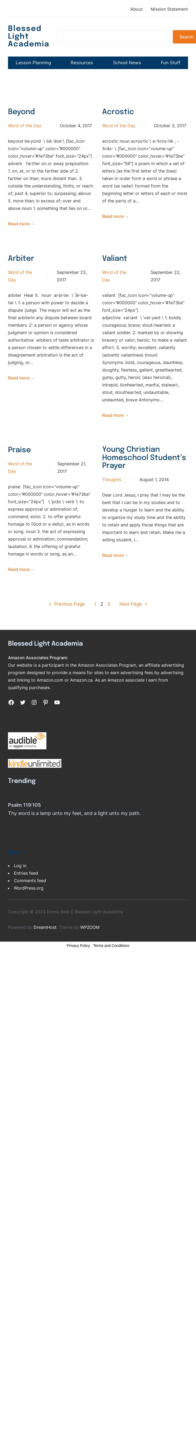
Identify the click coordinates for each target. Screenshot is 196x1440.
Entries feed (26, 896)
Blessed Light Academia (29, 36)
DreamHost (45, 950)
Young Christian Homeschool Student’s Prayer (134, 482)
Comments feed (30, 904)
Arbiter (21, 282)
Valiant (115, 282)
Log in (20, 889)
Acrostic (118, 136)
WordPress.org (28, 911)
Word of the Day (24, 149)
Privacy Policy (78, 969)
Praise (20, 474)
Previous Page (66, 627)
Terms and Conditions (111, 969)
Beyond (22, 136)
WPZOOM (89, 950)
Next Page (134, 627)
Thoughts (111, 504)
